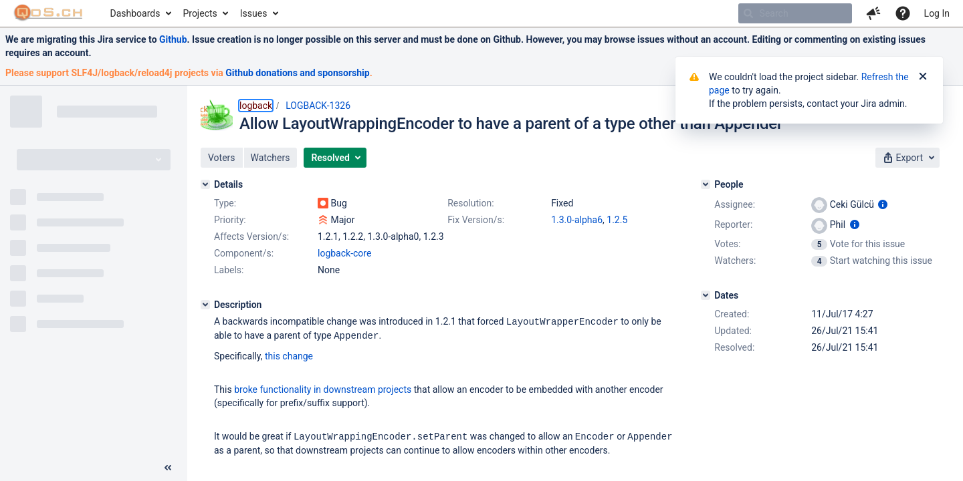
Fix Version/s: (475, 219)
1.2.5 (617, 219)
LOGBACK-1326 (318, 105)
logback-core (344, 253)
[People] (705, 184)
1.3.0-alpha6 (577, 219)
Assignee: (734, 204)
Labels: (228, 270)
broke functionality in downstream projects (322, 388)
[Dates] (705, 295)
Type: (225, 203)
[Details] (205, 184)
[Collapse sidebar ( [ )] (168, 468)
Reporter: (733, 224)
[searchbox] (795, 13)
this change (289, 354)
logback (255, 105)
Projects (200, 13)
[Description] (205, 304)
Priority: (230, 219)
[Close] (923, 77)
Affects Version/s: (251, 236)
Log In (937, 13)
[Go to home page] (48, 13)
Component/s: (244, 253)
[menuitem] (140, 13)
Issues (254, 13)
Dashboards (135, 13)
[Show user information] (882, 204)
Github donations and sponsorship (297, 72)
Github (173, 39)
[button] (873, 13)
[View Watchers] (820, 260)
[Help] (903, 13)
